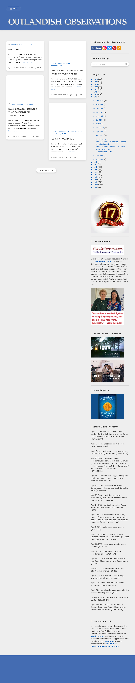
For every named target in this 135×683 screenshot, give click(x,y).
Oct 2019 (100, 108)
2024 (96, 84)
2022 (96, 89)
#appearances (56, 66)
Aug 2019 (100, 116)
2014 (96, 172)
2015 (96, 169)
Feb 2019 (100, 155)
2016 (96, 167)
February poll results (62, 138)
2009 (96, 184)
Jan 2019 (100, 159)
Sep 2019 (100, 112)
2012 (96, 177)
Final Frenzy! (15, 77)
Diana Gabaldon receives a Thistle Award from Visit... (110, 148)
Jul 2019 (99, 120)
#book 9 (14, 73)
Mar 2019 (100, 135)
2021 (96, 92)
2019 (96, 97)
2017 (96, 164)
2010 (96, 182)
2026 (96, 79)
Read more (27, 91)
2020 (96, 94)
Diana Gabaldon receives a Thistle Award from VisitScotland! (22, 140)
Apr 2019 (100, 131)
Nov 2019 (100, 104)
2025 (96, 81)
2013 (96, 174)
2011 (95, 179)
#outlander (29, 132)
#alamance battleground (62, 63)
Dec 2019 (100, 100)
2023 (96, 87)
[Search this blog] (110, 64)
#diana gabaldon (25, 73)
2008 (96, 187)
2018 (96, 162)
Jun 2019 (99, 124)
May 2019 (100, 127)
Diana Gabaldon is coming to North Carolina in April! (111, 143)
